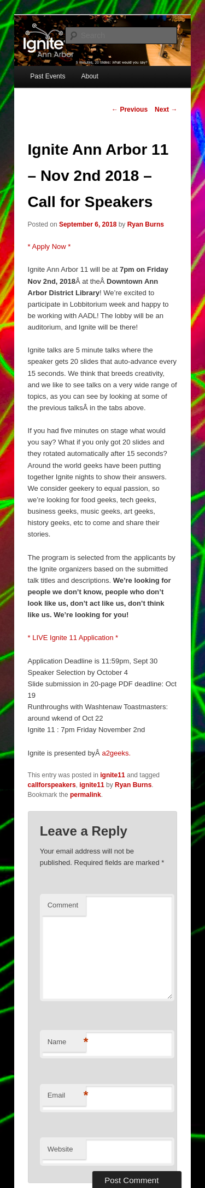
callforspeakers (52, 785)
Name (67, 1042)
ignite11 (112, 775)
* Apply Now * (49, 246)
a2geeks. (116, 753)
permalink (85, 795)
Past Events (47, 76)
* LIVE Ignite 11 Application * (73, 637)
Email (67, 1096)
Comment (63, 905)
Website (60, 1149)
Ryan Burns (145, 224)
